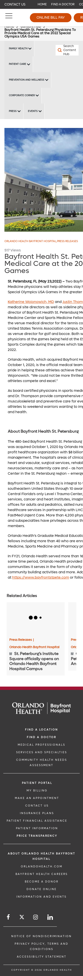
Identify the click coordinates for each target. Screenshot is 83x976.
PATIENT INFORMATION (37, 828)
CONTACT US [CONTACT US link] (37, 805)
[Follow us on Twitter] (21, 917)
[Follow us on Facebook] (8, 917)
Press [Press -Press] (13, 111)
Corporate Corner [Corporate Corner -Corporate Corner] (22, 95)
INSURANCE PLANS (37, 813)
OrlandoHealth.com (41, 866)
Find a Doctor (63, 4)
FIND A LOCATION (41, 729)
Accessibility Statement (41, 956)
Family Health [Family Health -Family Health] (18, 48)
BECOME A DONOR (41, 881)
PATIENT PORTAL (37, 783)
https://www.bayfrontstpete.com (40, 577)
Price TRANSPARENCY (37, 836)
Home (42, 4)
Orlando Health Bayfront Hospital (30, 241)
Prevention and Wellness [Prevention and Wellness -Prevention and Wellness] (26, 80)
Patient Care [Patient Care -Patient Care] (17, 64)
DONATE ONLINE (42, 889)
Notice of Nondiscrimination (41, 936)
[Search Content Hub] (61, 50)
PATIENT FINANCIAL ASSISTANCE (37, 821)
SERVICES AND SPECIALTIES (41, 752)
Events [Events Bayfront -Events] (33, 111)
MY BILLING (37, 790)
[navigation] (41, 4)
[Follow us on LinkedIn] (50, 917)
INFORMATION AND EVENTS (41, 896)
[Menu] (8, 17)
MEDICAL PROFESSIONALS (41, 745)
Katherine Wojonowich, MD (31, 301)
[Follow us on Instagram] (36, 917)
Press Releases (67, 241)
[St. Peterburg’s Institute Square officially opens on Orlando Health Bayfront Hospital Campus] (36, 618)
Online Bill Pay (51, 17)
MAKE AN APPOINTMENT (37, 798)
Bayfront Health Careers (41, 874)
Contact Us (14, 4)
